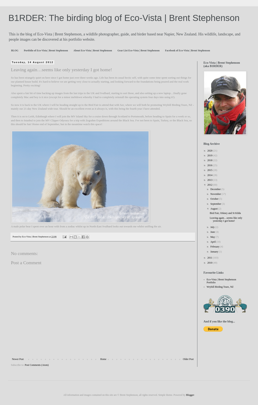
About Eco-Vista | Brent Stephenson (92, 50)
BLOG (14, 50)
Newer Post (18, 359)
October (214, 198)
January (214, 251)
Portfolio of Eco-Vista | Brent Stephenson (46, 50)
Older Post (188, 359)
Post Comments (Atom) (37, 365)
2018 (210, 160)
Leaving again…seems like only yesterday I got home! (226, 219)
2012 (210, 184)
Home (103, 359)
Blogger (190, 394)
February (215, 246)
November (216, 194)
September (216, 203)
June (213, 231)
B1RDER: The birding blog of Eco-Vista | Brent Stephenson (124, 18)
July (212, 227)
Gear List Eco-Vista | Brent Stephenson (138, 50)
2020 (210, 150)
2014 (210, 175)
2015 (210, 170)
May (213, 236)
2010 (210, 262)
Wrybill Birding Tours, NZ (220, 286)
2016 (210, 165)
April (213, 241)
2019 (210, 155)
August (214, 208)
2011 (210, 257)
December (215, 189)
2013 (210, 180)
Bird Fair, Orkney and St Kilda (225, 213)
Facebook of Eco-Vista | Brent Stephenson (187, 50)
